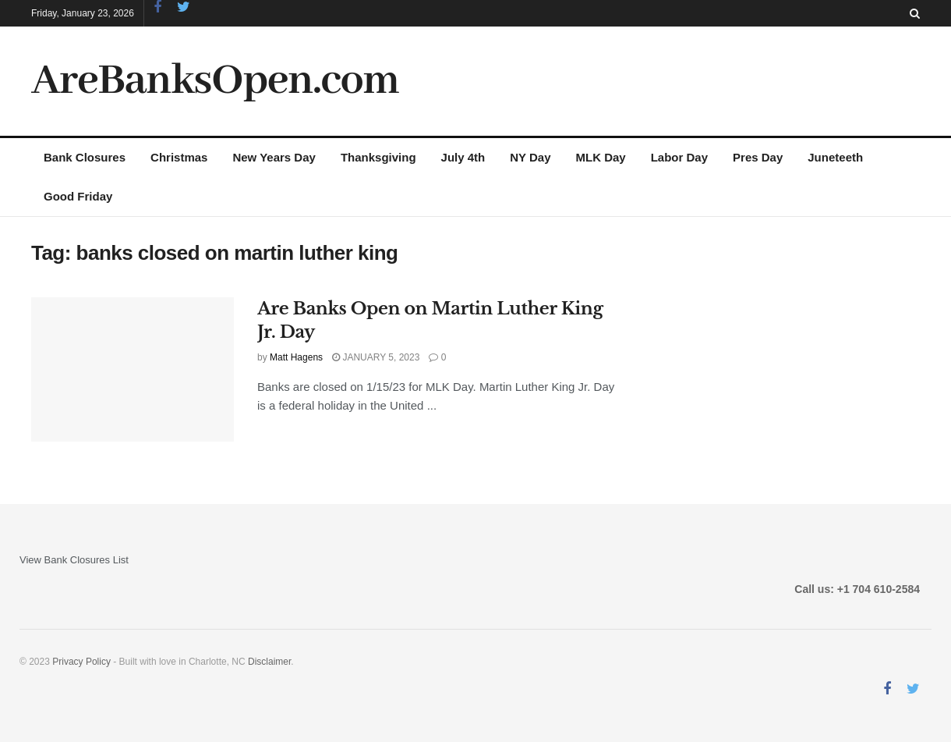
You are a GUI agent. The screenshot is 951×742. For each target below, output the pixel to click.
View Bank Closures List (74, 560)
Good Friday (78, 196)
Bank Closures (85, 157)
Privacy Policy (81, 661)
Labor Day (679, 157)
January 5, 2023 (375, 357)
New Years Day (273, 157)
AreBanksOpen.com (215, 81)
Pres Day (758, 157)
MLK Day (601, 157)
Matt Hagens (296, 357)
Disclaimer (269, 661)
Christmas (178, 157)
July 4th (463, 157)
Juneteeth (835, 157)
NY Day (530, 157)
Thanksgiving (378, 157)
